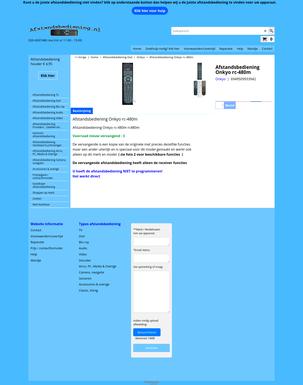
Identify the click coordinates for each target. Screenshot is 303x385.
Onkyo (220, 79)
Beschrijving (82, 111)
